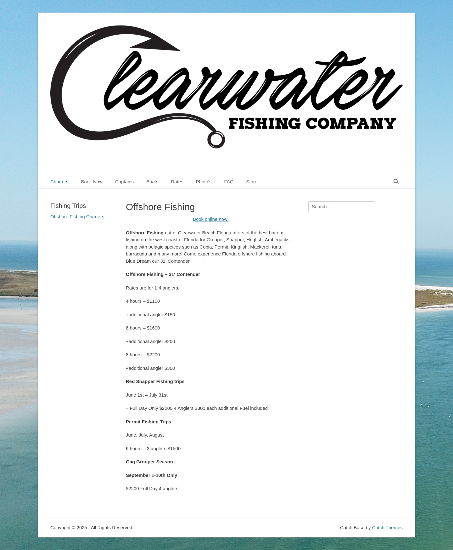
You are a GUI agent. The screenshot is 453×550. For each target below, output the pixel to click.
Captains (124, 181)
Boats (152, 181)
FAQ (228, 181)
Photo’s (204, 181)
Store (251, 181)
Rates (177, 181)
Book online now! (211, 219)
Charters (59, 181)
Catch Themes (387, 527)
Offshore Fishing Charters (77, 216)
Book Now (92, 181)
